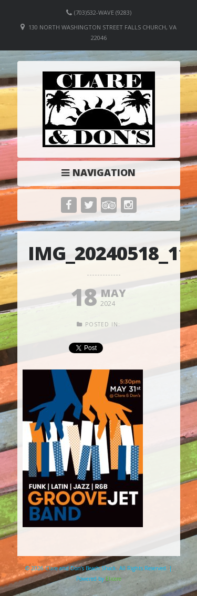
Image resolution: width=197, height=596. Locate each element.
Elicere (113, 578)
